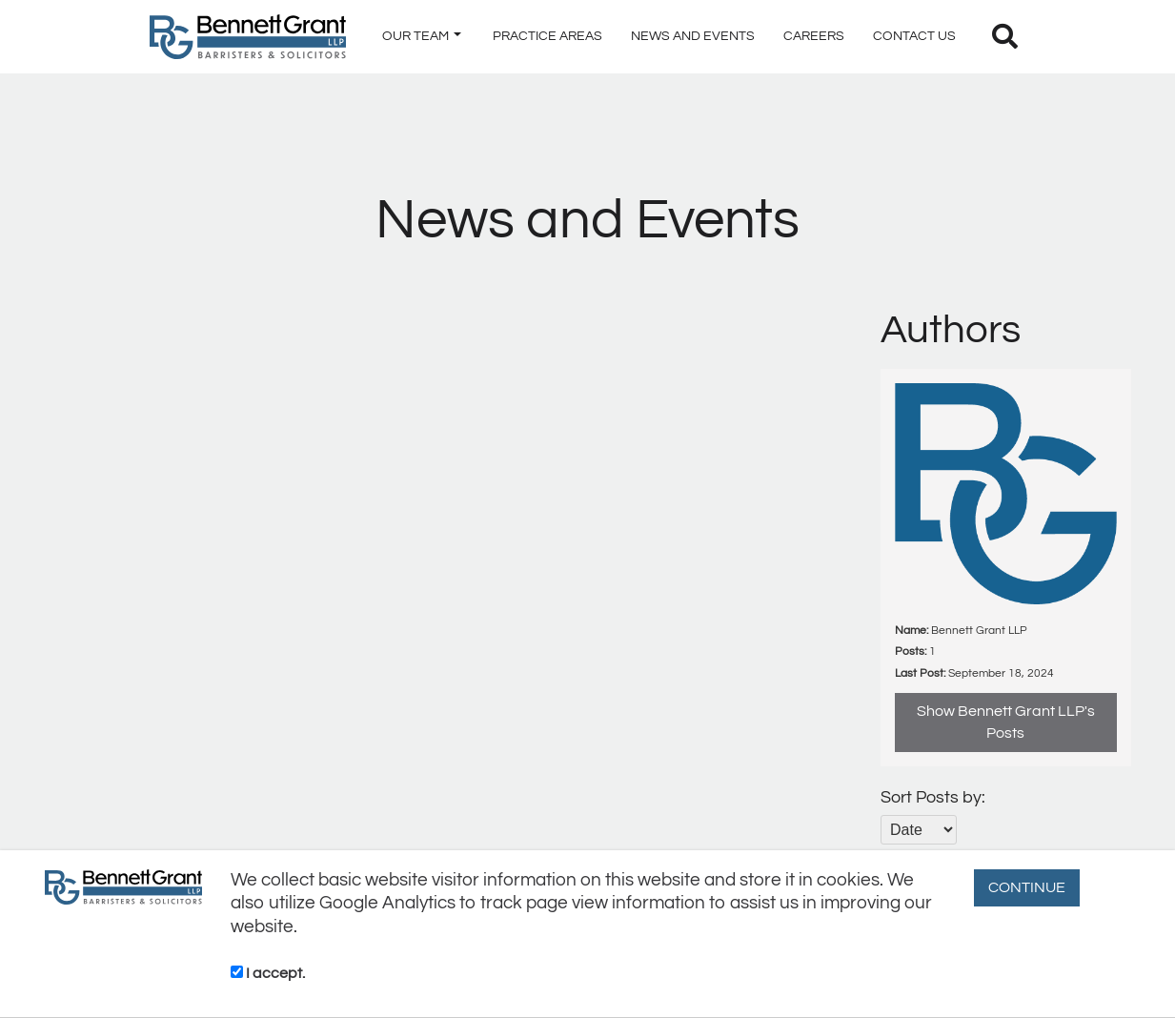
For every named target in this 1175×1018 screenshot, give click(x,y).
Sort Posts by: (933, 797)
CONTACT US (914, 36)
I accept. (268, 973)
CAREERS (813, 36)
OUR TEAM (421, 36)
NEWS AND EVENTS (693, 36)
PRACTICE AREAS (547, 36)
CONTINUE (1026, 887)
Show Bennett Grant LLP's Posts (1006, 722)
